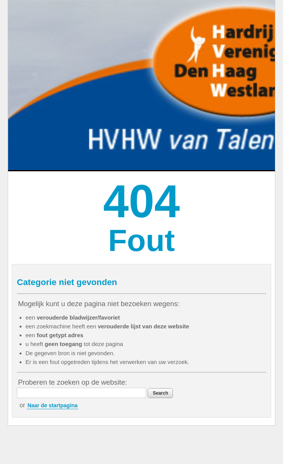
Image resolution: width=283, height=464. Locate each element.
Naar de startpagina (53, 405)
